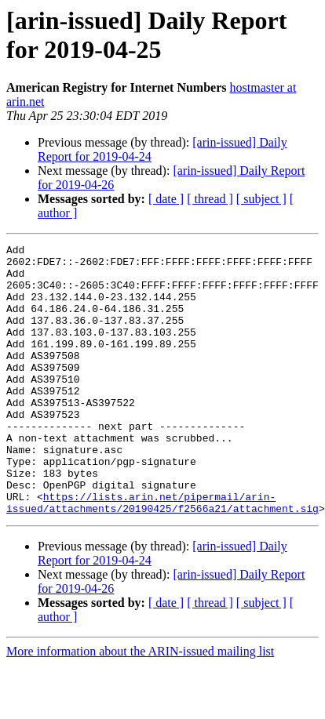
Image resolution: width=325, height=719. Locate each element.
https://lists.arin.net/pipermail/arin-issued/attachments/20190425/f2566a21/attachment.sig (162, 555)
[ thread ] (210, 198)
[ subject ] (261, 198)
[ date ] (166, 198)
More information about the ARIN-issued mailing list (140, 705)
